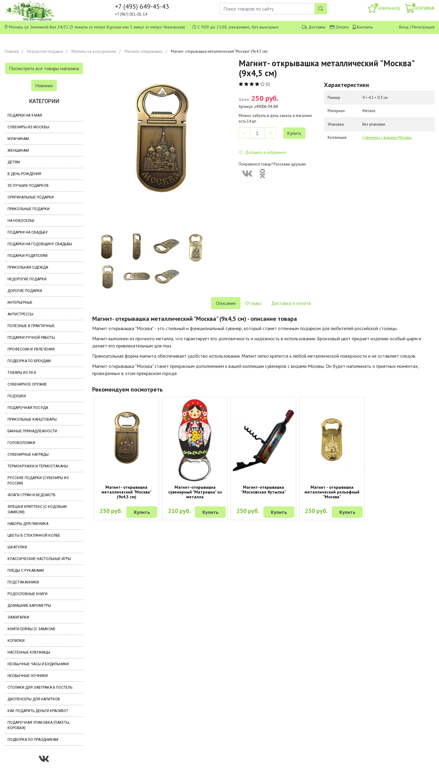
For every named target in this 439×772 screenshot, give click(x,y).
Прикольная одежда (28, 267)
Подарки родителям (27, 256)
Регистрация (423, 27)
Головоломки (21, 443)
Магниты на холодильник (93, 51)
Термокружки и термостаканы (38, 466)
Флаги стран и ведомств (32, 495)
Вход (404, 27)
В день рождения (24, 174)
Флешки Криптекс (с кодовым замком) (37, 509)
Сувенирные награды (28, 454)
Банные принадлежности (32, 431)
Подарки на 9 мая (25, 115)
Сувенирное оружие (27, 384)
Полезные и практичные (31, 326)
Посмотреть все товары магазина (44, 68)
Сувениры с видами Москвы (387, 137)
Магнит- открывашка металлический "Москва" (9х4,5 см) (126, 491)
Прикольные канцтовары (32, 419)
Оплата (342, 27)
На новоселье (21, 221)
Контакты (365, 27)
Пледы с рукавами (26, 570)
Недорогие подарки (45, 51)
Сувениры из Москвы (28, 127)
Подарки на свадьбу (28, 232)
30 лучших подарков (28, 185)
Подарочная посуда (28, 408)
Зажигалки (18, 617)
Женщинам (18, 150)
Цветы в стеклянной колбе (34, 535)
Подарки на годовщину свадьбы (40, 244)
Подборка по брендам (29, 361)
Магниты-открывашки (143, 51)
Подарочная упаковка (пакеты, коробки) (39, 725)
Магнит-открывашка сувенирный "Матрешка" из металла (195, 491)
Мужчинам (18, 139)
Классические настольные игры (39, 559)
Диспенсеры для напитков (34, 699)
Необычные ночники (28, 676)
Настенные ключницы (29, 652)
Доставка (316, 27)
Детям (14, 162)
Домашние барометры (29, 606)
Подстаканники (23, 582)
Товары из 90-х (22, 373)
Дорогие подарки (25, 291)
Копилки (16, 641)
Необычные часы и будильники (38, 664)
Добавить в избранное (262, 152)
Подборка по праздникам (33, 740)
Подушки (17, 396)
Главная (12, 51)
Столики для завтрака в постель (40, 687)
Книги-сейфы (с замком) (31, 629)
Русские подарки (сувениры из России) (38, 480)
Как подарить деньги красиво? (38, 711)
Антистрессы (20, 314)
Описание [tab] (226, 303)
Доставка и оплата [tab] (291, 303)
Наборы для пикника (28, 524)
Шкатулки (17, 547)
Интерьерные (20, 302)
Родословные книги (27, 594)
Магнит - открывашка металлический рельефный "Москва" (331, 491)
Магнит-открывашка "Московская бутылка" (263, 489)
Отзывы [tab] (253, 303)
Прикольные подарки (29, 209)
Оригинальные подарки (31, 197)
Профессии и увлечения (31, 349)
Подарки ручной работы (31, 337)
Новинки (44, 85)
